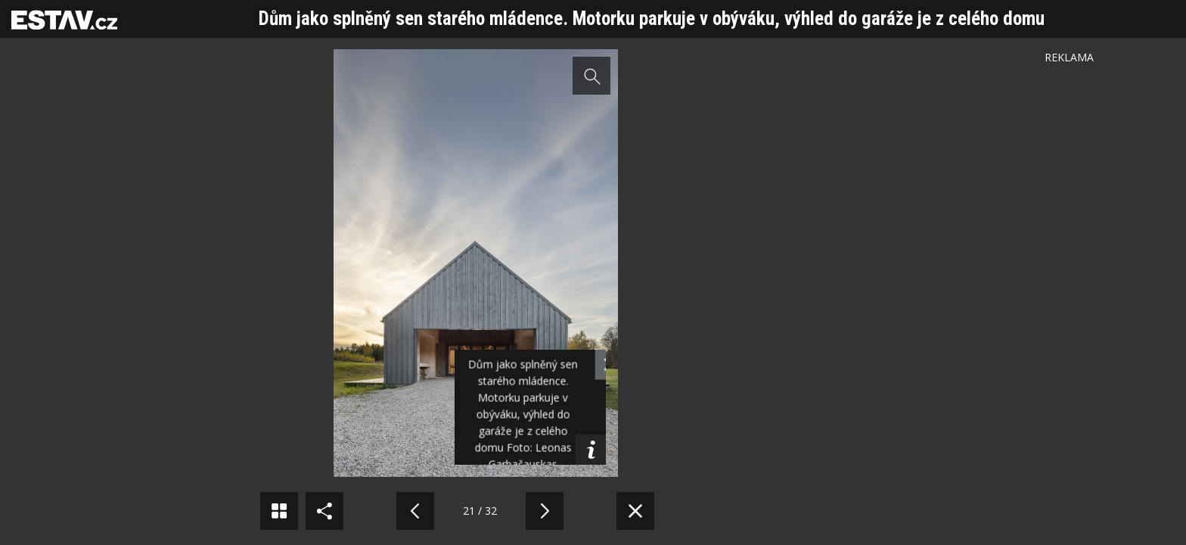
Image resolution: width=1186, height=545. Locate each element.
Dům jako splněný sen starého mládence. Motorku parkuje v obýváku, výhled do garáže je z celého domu (652, 19)
